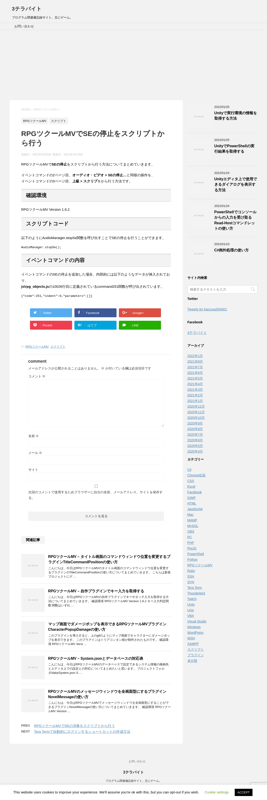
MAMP (192, 520)
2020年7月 (195, 434)
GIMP (191, 498)
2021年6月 (195, 373)
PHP (190, 543)
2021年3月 (195, 389)
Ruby (191, 571)
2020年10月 (196, 418)
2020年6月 (195, 440)
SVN (190, 582)
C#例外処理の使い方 (231, 250)
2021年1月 (195, 401)
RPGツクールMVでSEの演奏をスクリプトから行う (74, 727)
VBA (190, 616)
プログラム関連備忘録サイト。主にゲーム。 (134, 781)
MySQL (192, 526)
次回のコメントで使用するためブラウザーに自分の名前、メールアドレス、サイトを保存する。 (95, 496)
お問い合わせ (24, 26)
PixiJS (192, 548)
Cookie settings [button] (217, 792)
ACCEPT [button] (244, 792)
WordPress (195, 632)
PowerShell (195, 554)
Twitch (192, 599)
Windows (194, 627)
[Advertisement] (133, 65)
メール (35, 454)
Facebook (194, 492)
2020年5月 (195, 446)
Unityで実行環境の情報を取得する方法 (235, 115)
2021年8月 (195, 361)
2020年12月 (196, 406)
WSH (191, 638)
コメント (37, 378)
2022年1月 (195, 356)
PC (189, 537)
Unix (190, 610)
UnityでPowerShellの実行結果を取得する (234, 148)
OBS (190, 531)
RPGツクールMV (37, 348)
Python (192, 559)
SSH (190, 576)
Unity (191, 604)
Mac (190, 514)
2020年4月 (195, 451)
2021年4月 (195, 384)
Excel (191, 486)
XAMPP (193, 644)
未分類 (192, 661)
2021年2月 (195, 395)
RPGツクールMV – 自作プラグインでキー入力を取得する (96, 592)
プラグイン (195, 655)
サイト (33, 471)
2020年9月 (195, 423)
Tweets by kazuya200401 (207, 309)
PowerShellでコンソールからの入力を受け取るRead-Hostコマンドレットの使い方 (235, 220)
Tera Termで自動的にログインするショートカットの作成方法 (82, 733)
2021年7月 (195, 367)
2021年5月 (195, 378)
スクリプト (58, 348)
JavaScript (195, 509)
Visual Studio (196, 621)
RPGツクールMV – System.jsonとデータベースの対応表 (95, 660)
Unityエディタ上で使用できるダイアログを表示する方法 (235, 184)
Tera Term (194, 588)
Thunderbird (196, 593)
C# (189, 470)
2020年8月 (195, 429)
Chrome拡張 (196, 475)
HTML (191, 503)
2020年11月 (196, 412)
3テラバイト (27, 9)
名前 (33, 437)
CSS (190, 481)
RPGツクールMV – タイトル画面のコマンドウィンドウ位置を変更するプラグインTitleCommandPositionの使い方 (109, 560)
